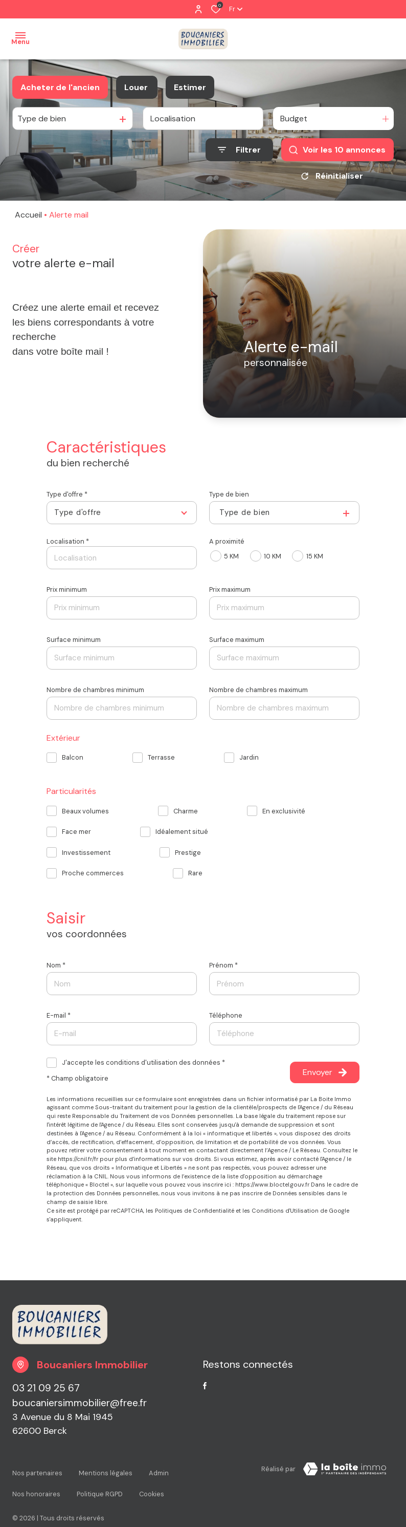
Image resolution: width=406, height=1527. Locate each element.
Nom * (56, 965)
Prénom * (223, 965)
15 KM (314, 556)
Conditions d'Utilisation (285, 1210)
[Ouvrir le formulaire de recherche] (239, 149)
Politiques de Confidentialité (194, 1210)
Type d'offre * (67, 494)
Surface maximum (236, 639)
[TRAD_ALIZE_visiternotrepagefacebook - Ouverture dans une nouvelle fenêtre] (205, 1386)
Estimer (190, 87)
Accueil (28, 214)
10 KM (272, 556)
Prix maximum (230, 589)
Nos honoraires (36, 1479)
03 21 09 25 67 (46, 1388)
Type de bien (229, 494)
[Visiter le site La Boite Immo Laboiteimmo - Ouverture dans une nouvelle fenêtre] (345, 1471)
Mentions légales (105, 1469)
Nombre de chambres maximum (258, 689)
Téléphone (225, 1015)
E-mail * (59, 1015)
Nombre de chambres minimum (95, 689)
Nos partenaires (37, 1469)
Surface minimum (74, 639)
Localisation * (68, 541)
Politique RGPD (100, 1479)
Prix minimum (67, 589)
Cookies (151, 1479)
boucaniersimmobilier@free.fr (79, 1402)
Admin (159, 1469)
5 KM (231, 556)
